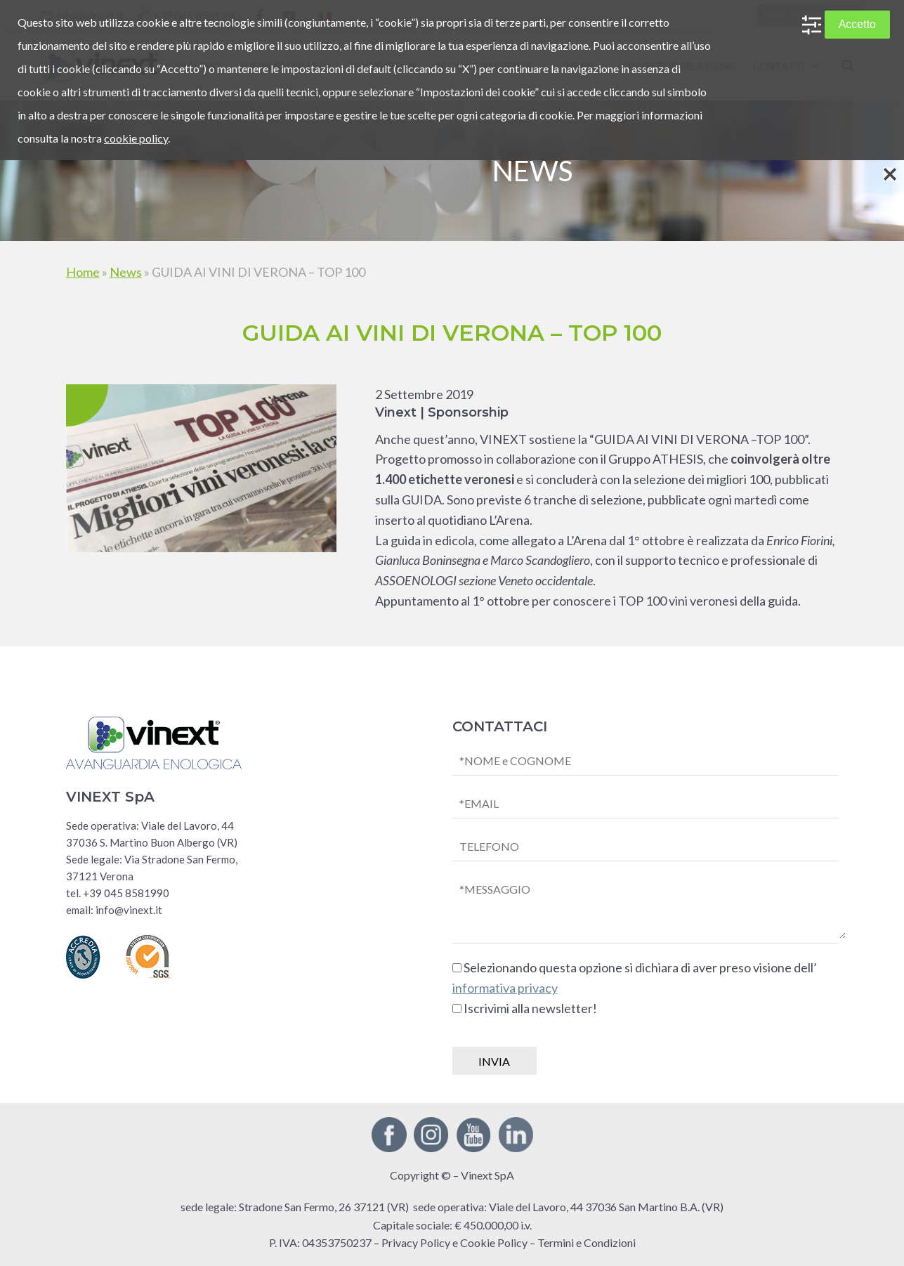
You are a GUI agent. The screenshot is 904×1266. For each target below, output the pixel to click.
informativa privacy (505, 988)
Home (83, 272)
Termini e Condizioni (586, 1242)
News (126, 272)
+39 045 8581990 (126, 893)
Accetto (857, 24)
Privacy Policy (415, 1242)
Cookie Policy (494, 1242)
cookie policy (136, 138)
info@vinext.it (129, 909)
